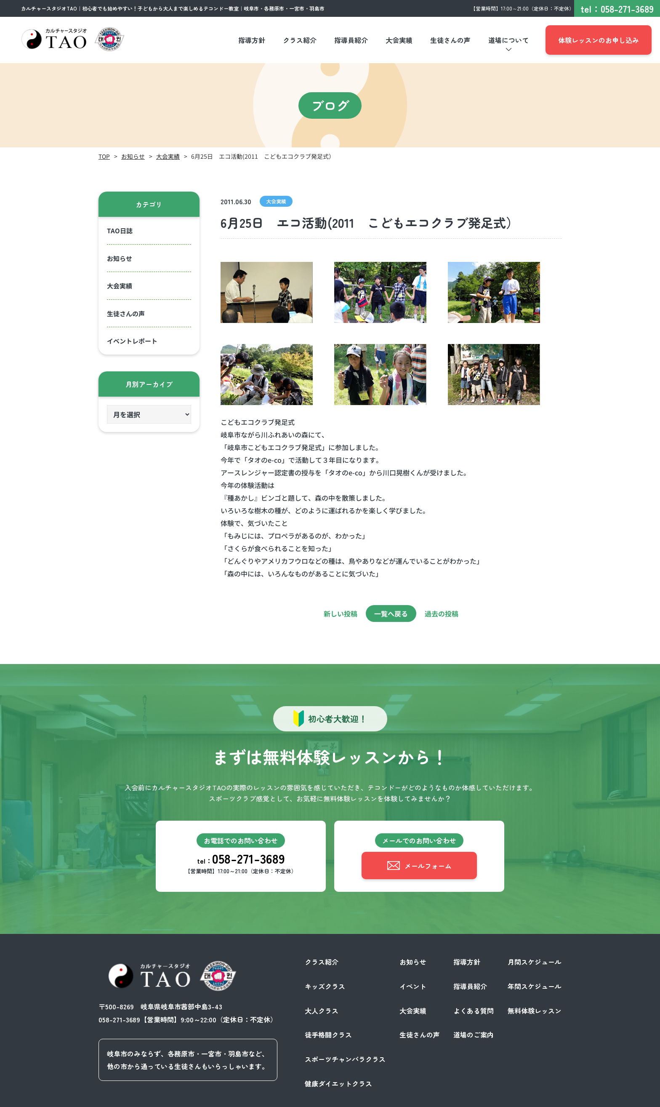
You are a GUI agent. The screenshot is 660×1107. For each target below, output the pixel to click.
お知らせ (133, 156)
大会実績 (168, 156)
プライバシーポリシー (474, 1098)
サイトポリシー (538, 1098)
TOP (104, 156)
